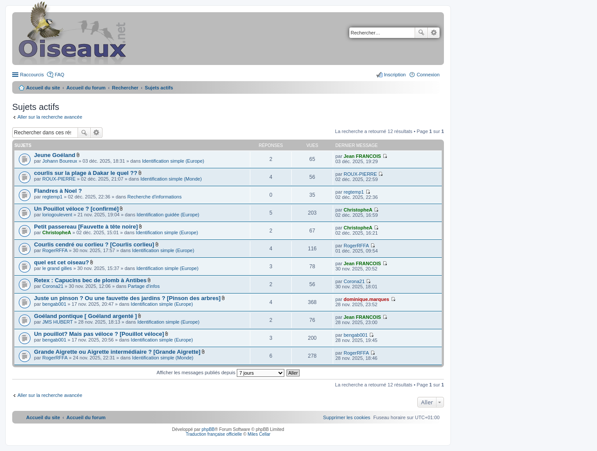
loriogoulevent (57, 214)
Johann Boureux (59, 161)
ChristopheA (358, 209)
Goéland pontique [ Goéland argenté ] (85, 316)
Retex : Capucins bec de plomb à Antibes (90, 280)
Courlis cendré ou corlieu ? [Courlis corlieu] (94, 244)
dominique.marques (366, 299)
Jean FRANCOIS (362, 156)
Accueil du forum (86, 87)
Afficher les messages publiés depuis (220, 372)
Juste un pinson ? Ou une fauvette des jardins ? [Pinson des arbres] (127, 298)
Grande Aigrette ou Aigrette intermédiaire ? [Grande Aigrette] (117, 351)
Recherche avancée (434, 32)
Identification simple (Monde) (171, 178)
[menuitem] (346, 417)
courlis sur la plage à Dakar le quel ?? (85, 173)
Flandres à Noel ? (58, 191)
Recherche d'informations (154, 196)
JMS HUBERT (57, 322)
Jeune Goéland (54, 155)
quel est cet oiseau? (61, 262)
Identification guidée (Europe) (167, 214)
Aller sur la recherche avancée (49, 117)
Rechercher (421, 32)
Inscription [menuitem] (395, 74)
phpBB (208, 429)
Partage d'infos (144, 286)
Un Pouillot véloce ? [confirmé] (76, 208)
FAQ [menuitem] (59, 74)
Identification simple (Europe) (173, 161)
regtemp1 (52, 196)
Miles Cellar (259, 434)
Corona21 (52, 286)
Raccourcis (32, 74)
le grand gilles (57, 268)
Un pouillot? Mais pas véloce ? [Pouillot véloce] (99, 334)
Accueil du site (43, 87)
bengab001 (54, 304)
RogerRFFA (55, 250)
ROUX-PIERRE (58, 178)
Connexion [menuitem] (428, 74)
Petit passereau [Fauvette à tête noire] (86, 226)
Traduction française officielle (214, 434)
